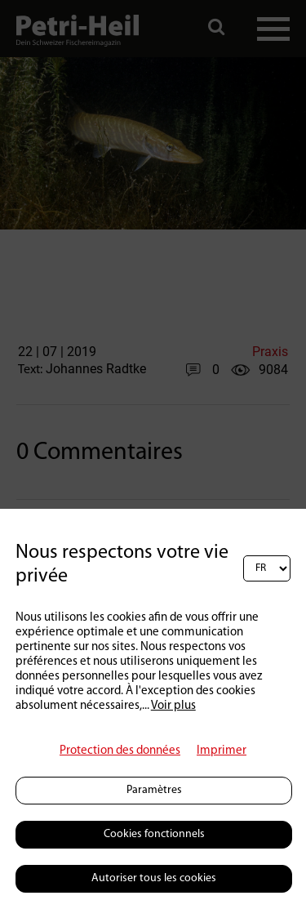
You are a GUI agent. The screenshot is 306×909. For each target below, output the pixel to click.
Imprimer (221, 751)
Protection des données (120, 751)
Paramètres (154, 790)
